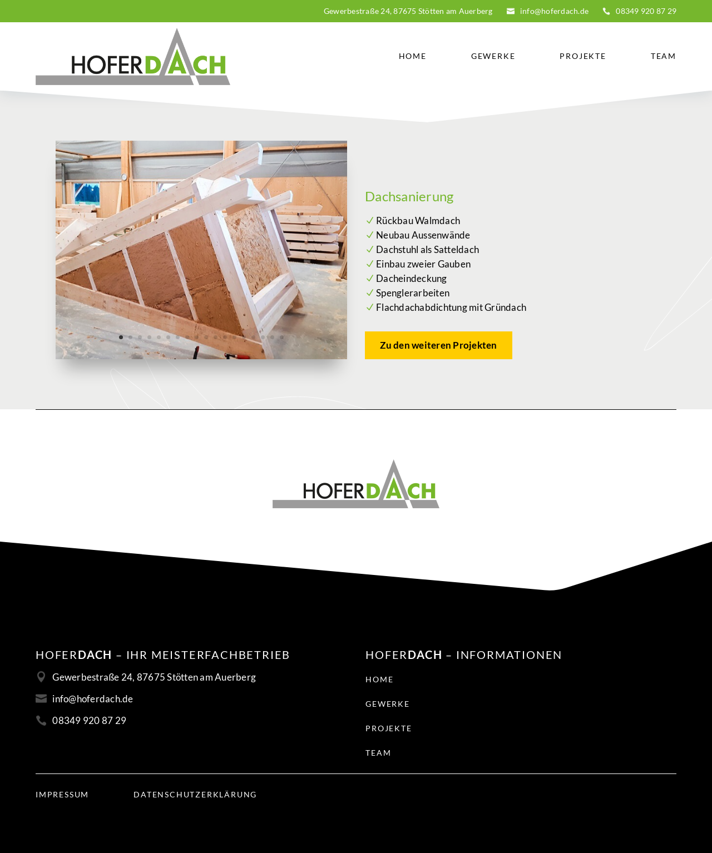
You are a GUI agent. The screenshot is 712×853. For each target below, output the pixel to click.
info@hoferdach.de (554, 11)
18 (282, 337)
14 (244, 337)
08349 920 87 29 (646, 11)
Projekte (583, 56)
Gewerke (493, 56)
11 (215, 337)
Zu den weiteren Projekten (438, 345)
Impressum (62, 795)
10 (206, 337)
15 (253, 337)
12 (225, 337)
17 (272, 337)
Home (413, 56)
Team (663, 56)
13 (234, 337)
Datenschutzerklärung (195, 795)
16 (263, 337)
